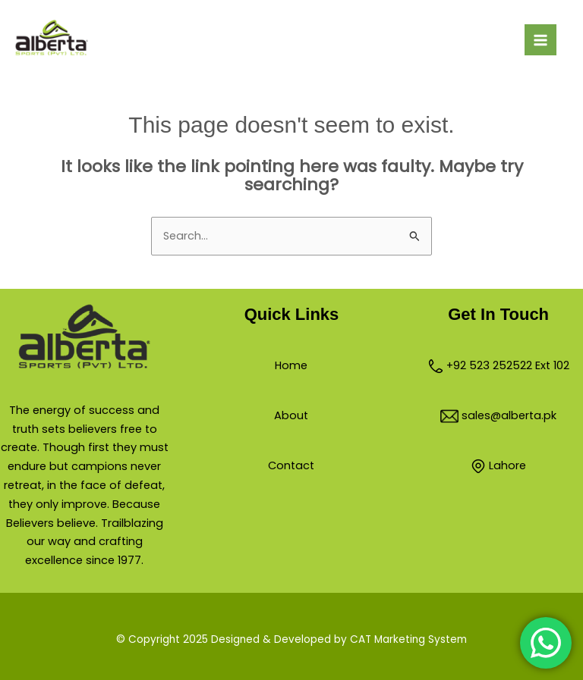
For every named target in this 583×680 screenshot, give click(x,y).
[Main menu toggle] (540, 40)
